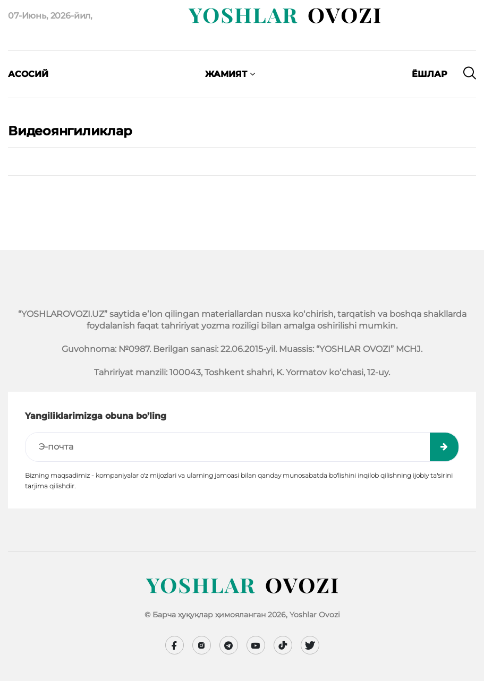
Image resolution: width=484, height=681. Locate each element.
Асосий (28, 74)
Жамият (230, 74)
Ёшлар (429, 74)
